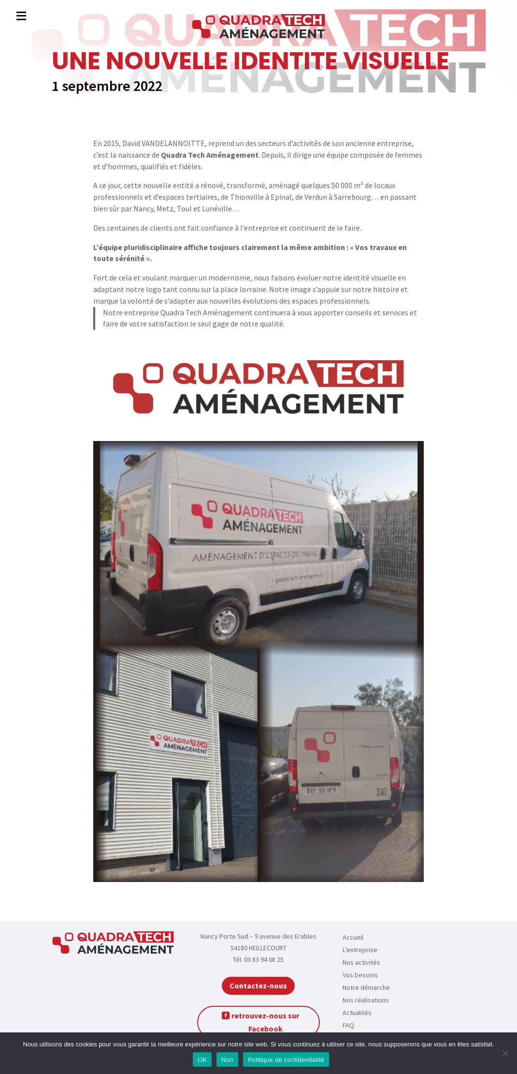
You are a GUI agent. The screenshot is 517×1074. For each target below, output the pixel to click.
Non (227, 1059)
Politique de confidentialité (286, 1059)
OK (202, 1059)
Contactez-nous (258, 985)
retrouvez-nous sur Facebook (265, 1022)
